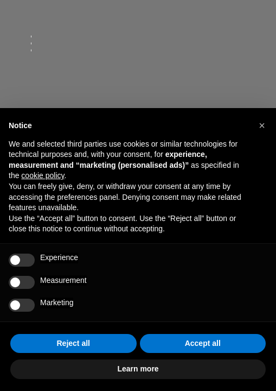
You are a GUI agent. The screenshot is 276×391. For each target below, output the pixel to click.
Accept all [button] (203, 343)
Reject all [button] (73, 343)
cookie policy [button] (42, 175)
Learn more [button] (137, 368)
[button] (262, 125)
